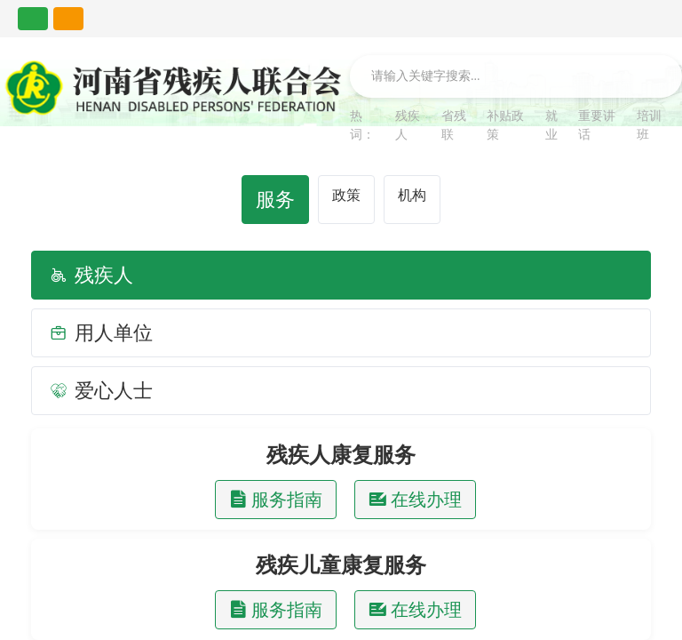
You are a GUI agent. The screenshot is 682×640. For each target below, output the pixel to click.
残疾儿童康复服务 (341, 565)
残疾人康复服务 (341, 455)
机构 (412, 195)
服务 (275, 199)
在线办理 (415, 499)
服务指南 (275, 499)
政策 (346, 195)
